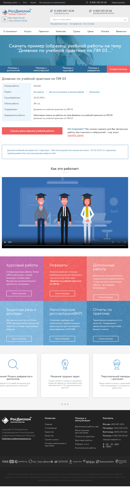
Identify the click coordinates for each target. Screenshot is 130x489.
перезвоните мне (61, 13)
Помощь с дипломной (13, 69)
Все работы (39, 92)
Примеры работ (10, 3)
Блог (25, 3)
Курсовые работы (83, 437)
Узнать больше (19, 291)
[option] (65, 373)
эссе (86, 441)
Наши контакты (118, 3)
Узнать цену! (111, 132)
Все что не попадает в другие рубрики (69, 92)
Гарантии (44, 31)
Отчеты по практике (85, 434)
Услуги (27, 31)
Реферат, (79, 441)
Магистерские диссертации (82, 428)
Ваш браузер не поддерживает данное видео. (65, 209)
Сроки (76, 31)
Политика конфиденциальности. (18, 436)
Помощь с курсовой (68, 69)
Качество (61, 31)
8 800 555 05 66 (102, 10)
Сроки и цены (51, 437)
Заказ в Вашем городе (18, 20)
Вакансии (121, 31)
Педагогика (98, 92)
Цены (90, 31)
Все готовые (89, 24)
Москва (21, 18)
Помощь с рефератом (93, 69)
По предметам (76, 24)
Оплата (105, 31)
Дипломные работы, (85, 424)
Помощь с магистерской (41, 69)
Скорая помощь (118, 69)
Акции (33, 3)
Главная (48, 421)
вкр (97, 424)
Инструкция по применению (52, 3)
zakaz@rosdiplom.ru (112, 443)
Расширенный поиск (59, 24)
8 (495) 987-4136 (64, 10)
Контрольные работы (85, 445)
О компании (10, 31)
